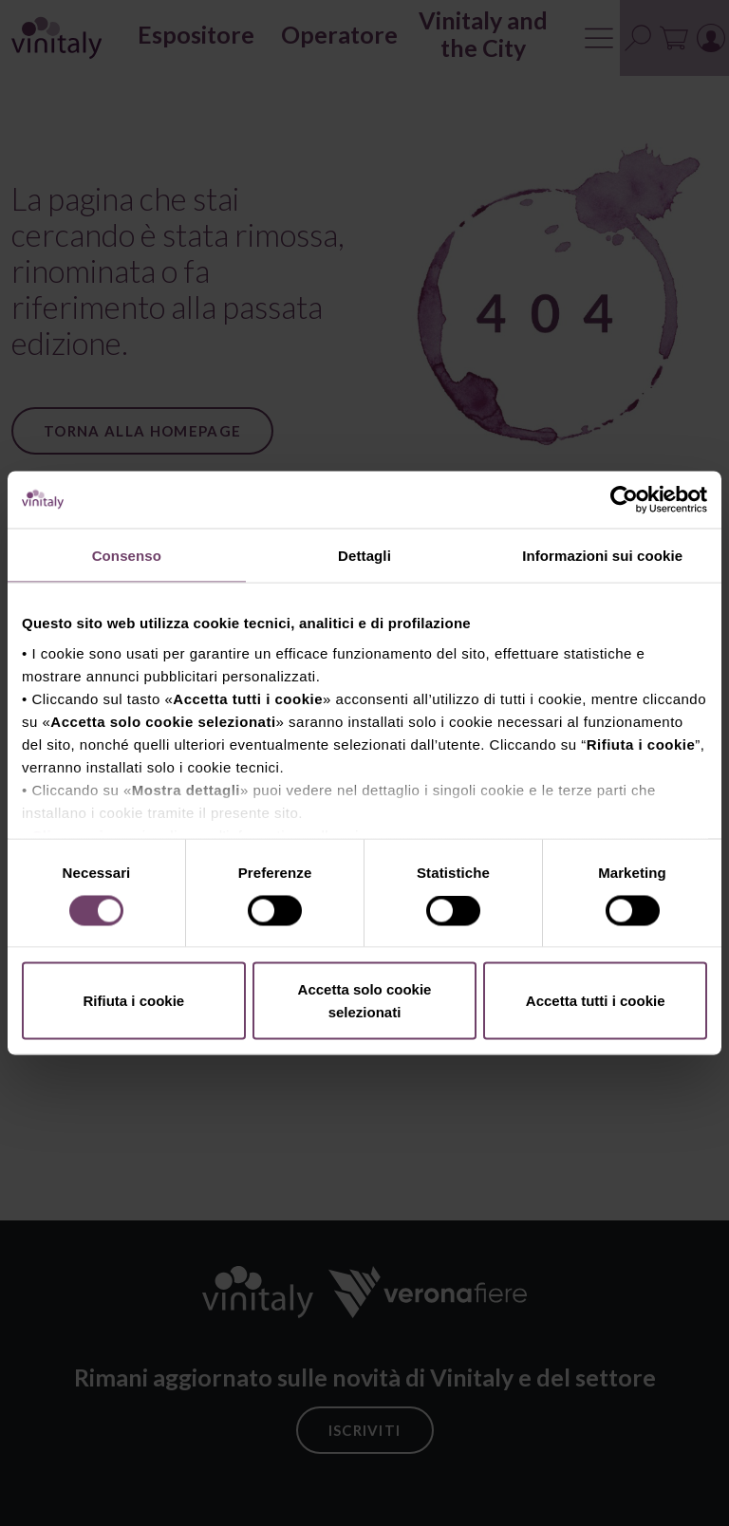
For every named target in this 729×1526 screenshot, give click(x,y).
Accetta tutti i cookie (595, 1001)
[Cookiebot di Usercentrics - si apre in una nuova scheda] (624, 500)
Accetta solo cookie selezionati (365, 1000)
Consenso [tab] (126, 556)
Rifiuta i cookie (133, 1001)
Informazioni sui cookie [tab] (602, 556)
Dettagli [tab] (364, 556)
